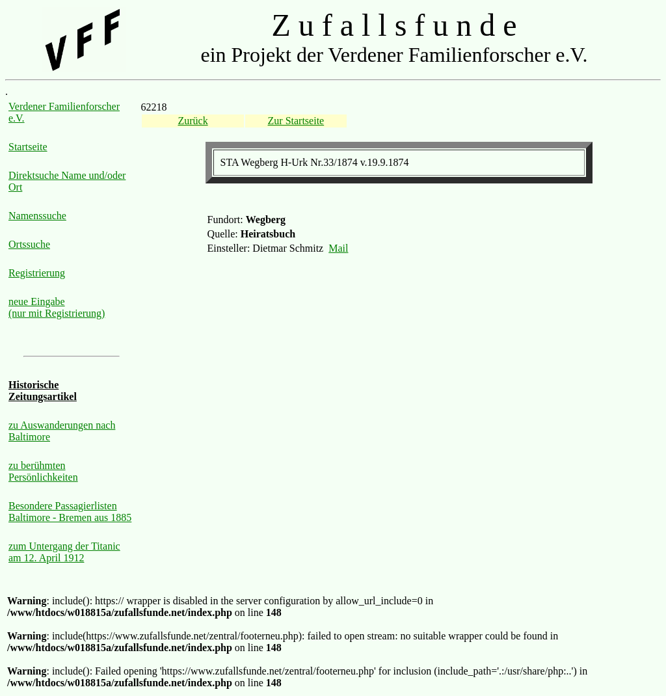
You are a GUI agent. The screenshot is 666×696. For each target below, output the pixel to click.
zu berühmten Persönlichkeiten (43, 471)
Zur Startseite (296, 120)
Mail (338, 248)
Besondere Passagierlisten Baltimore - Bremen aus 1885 (69, 511)
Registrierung (36, 272)
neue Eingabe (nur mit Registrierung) (56, 307)
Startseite (27, 146)
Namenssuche (37, 215)
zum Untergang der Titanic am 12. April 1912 (64, 552)
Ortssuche (29, 244)
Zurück (192, 120)
